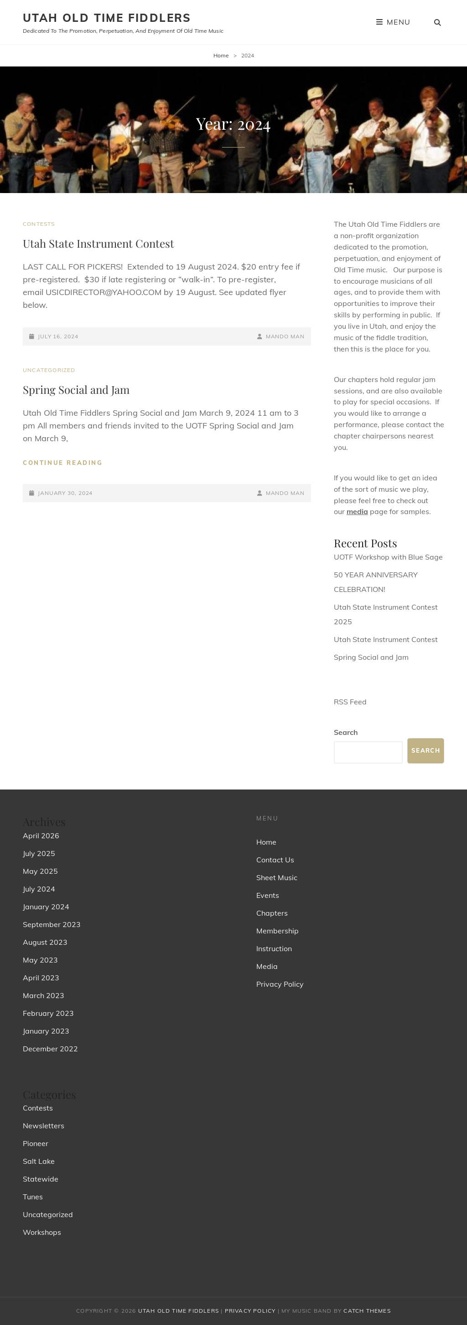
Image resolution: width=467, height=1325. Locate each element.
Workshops (42, 1232)
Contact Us (275, 859)
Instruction (274, 948)
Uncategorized (49, 370)
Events (267, 895)
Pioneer (35, 1143)
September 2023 (52, 924)
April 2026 (41, 835)
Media (267, 966)
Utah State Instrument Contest (98, 243)
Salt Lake (39, 1161)
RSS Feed (350, 701)
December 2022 (50, 1048)
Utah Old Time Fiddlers (107, 18)
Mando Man (285, 336)
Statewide (40, 1178)
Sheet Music (276, 877)
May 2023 (40, 959)
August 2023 (45, 942)
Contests (39, 223)
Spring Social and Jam (76, 389)
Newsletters (43, 1125)
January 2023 (46, 1030)
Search (346, 732)
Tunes (33, 1196)
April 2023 (41, 977)
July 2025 (39, 853)
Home (221, 55)
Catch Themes (366, 1310)
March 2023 (43, 995)
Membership (277, 930)
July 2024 (39, 888)
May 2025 (40, 871)
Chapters (272, 912)
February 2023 (48, 1013)
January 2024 (46, 906)
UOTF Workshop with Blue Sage (388, 556)
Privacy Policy (280, 984)
